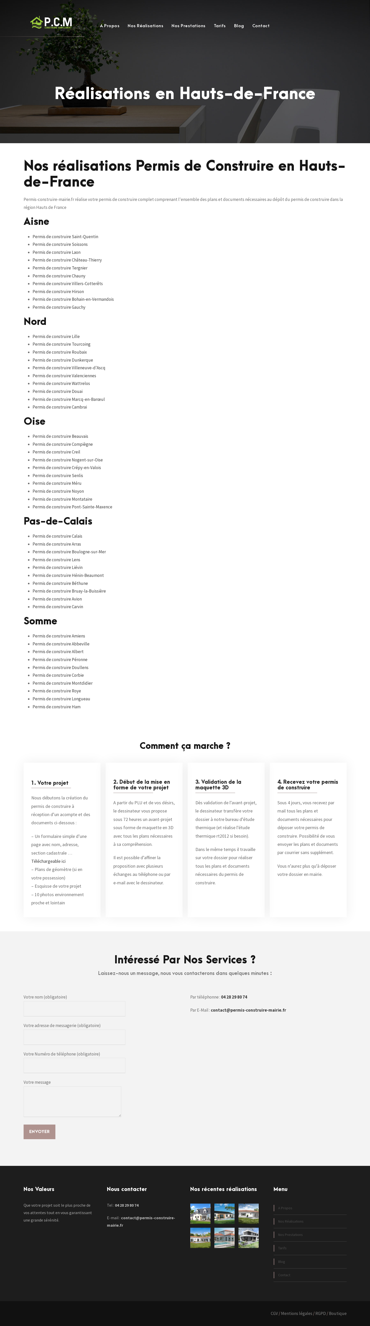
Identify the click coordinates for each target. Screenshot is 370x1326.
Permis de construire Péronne (60, 659)
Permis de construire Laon (57, 252)
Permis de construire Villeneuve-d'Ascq (69, 368)
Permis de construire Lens (56, 560)
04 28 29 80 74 (234, 997)
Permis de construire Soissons (60, 244)
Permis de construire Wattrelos (61, 383)
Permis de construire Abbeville (61, 644)
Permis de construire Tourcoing (62, 344)
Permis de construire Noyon (58, 491)
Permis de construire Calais (57, 536)
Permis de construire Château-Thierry (67, 260)
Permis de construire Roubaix (60, 352)
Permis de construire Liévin (58, 567)
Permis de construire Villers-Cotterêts (68, 283)
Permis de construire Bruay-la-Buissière (69, 591)
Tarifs (220, 26)
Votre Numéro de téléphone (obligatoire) (74, 1062)
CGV (274, 1313)
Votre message (72, 1098)
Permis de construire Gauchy (59, 307)
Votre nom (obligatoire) (74, 1005)
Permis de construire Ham (57, 707)
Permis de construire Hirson (58, 291)
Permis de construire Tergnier (60, 268)
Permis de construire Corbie (58, 675)
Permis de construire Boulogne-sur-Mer (69, 552)
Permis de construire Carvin (58, 606)
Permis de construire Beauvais (60, 436)
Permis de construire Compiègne (63, 444)
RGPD (320, 1313)
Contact (261, 26)
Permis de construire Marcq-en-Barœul (69, 399)
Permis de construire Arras (57, 544)
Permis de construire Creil (56, 452)
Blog (239, 26)
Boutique (338, 1313)
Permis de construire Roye (57, 691)
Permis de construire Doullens (60, 667)
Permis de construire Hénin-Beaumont (68, 575)
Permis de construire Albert (58, 651)
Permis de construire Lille (56, 336)
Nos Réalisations (145, 26)
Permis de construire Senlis (58, 475)
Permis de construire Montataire (62, 499)
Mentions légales (296, 1313)
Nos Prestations (189, 26)
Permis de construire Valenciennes (64, 376)
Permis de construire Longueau (61, 699)
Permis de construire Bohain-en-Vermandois (73, 299)
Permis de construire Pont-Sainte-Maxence (72, 507)
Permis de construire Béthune (60, 583)
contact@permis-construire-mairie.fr (248, 1010)
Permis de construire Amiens (59, 636)
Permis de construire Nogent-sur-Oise (68, 460)
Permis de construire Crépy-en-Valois (67, 467)
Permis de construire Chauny (59, 276)
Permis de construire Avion (57, 599)
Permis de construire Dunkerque (63, 360)
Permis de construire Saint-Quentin (65, 236)
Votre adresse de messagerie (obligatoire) (74, 1034)
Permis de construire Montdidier (63, 683)
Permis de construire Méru (57, 483)
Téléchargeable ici (48, 861)
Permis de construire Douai (58, 391)
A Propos (109, 26)
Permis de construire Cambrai (60, 407)
